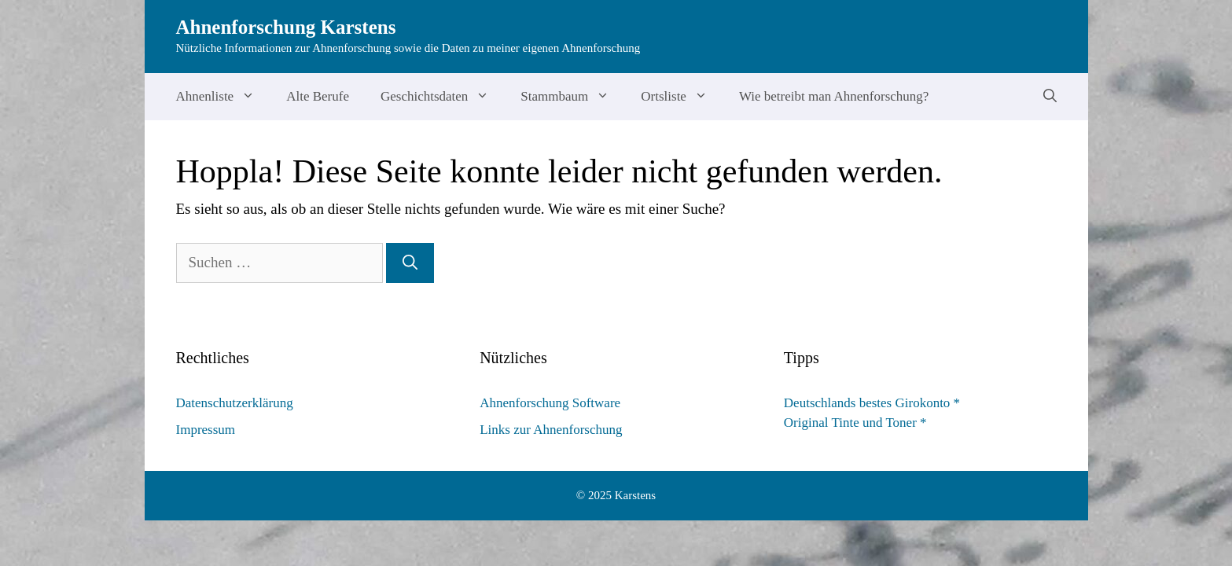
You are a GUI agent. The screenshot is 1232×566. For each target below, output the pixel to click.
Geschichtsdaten (443, 96)
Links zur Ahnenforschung (551, 429)
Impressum (206, 429)
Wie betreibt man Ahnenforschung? (834, 96)
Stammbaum (572, 96)
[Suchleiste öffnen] (1050, 96)
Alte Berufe (317, 96)
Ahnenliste (223, 96)
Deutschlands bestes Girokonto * (872, 402)
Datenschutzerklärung (234, 402)
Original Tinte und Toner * (855, 422)
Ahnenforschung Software (550, 402)
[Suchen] (410, 263)
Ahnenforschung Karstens (286, 27)
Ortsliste (682, 96)
